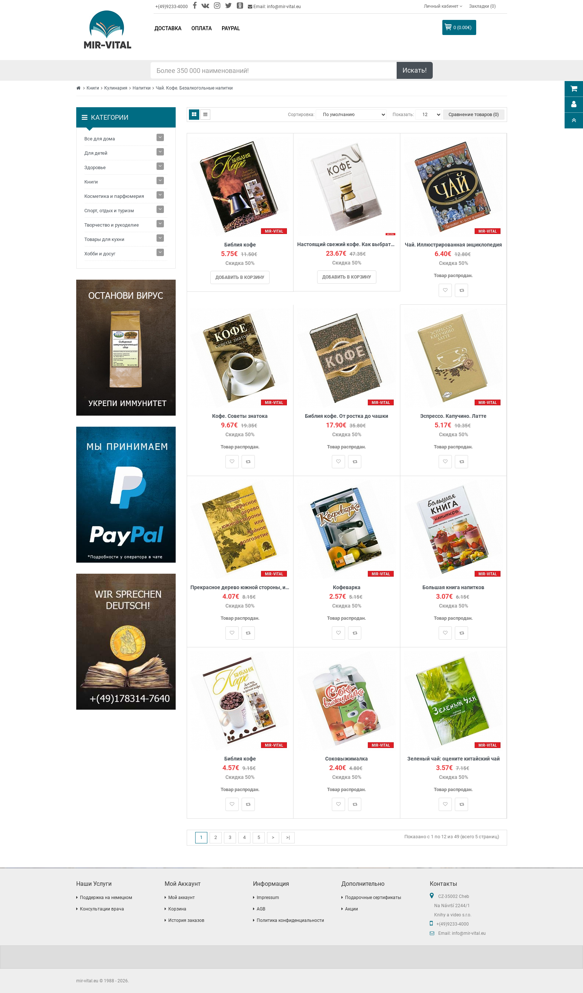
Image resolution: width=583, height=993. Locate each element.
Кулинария (115, 88)
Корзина (177, 909)
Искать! (415, 70)
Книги (93, 88)
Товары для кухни (104, 239)
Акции (351, 909)
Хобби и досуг (99, 253)
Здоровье (95, 167)
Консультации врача (102, 909)
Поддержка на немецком (106, 897)
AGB (261, 909)
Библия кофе (240, 245)
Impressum (268, 897)
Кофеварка (347, 587)
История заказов (186, 920)
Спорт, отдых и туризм (109, 210)
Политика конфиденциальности (290, 920)
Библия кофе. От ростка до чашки (346, 416)
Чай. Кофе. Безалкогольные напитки (194, 88)
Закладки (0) (482, 6)
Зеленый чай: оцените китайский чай (453, 759)
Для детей (96, 153)
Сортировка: (301, 114)
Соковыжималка (346, 759)
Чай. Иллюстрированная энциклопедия (453, 245)
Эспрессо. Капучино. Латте (453, 416)
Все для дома (99, 138)
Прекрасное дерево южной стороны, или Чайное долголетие (240, 587)
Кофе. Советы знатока (240, 416)
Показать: (403, 114)
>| (288, 837)
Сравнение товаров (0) (474, 114)
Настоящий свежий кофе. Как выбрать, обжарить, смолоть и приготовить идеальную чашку (346, 244)
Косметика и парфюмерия (114, 196)
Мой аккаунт (181, 897)
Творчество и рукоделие (111, 225)
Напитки (142, 88)
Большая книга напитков (453, 587)
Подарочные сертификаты (373, 897)
